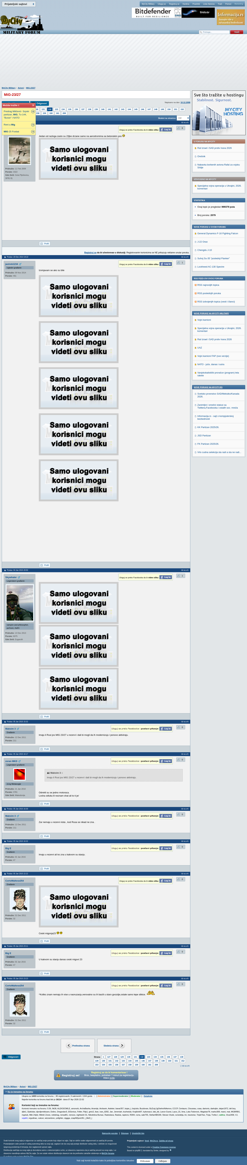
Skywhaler (11, 577)
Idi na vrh (186, 1066)
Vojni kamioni (204, 320)
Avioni (21, 88)
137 (83, 109)
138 (89, 109)
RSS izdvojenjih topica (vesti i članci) (216, 301)
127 (108, 1057)
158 (37, 113)
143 (122, 109)
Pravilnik (196, 4)
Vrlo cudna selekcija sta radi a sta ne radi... (219, 452)
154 (103, 1065)
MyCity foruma (108, 1153)
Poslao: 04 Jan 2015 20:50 (17, 570)
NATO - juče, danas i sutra (210, 364)
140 (102, 109)
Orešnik (201, 156)
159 (44, 113)
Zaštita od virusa (166, 1141)
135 (69, 109)
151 (175, 109)
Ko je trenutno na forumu (20, 1092)
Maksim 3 (10, 728)
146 (142, 109)
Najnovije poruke (110, 1133)
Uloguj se (162, 4)
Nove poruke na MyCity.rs (208, 387)
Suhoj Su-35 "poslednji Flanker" (213, 258)
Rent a (9, 124)
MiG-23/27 (30, 88)
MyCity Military (148, 4)
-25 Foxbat (11, 131)
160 (51, 113)
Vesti (147, 1141)
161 (57, 113)
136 (76, 109)
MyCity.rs (154, 1141)
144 (129, 109)
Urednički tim (138, 1133)
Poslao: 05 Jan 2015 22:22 (17, 874)
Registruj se (174, 4)
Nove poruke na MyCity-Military (211, 313)
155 (110, 1065)
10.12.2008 (185, 102)
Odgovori (42, 103)
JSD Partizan (204, 435)
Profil (46, 244)
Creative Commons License (164, 1147)
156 (116, 1065)
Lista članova (208, 4)
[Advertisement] (123, 62)
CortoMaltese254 (14, 880)
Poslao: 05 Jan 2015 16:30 (17, 809)
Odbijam (163, 1161)
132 (49, 109)
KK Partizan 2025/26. (208, 427)
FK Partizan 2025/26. (208, 444)
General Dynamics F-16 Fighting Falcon (217, 233)
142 (115, 109)
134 (63, 109)
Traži (220, 4)
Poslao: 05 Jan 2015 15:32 (17, 722)
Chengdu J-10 (204, 250)
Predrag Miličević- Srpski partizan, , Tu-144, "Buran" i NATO (16, 114)
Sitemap (125, 1133)
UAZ (199, 347)
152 (182, 109)
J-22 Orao (202, 241)
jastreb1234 (11, 264)
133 (56, 109)
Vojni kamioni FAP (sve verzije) (213, 356)
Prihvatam (145, 1161)
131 (43, 109)
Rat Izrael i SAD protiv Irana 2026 (214, 148)
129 (122, 1057)
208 (64, 113)
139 (96, 109)
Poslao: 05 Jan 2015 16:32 (17, 841)
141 (109, 109)
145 (135, 109)
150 (168, 109)
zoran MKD (11, 761)
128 (115, 1057)
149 (162, 109)
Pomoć (228, 4)
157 (123, 1065)
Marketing (239, 4)
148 (155, 109)
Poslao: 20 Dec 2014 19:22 (17, 257)
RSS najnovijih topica (208, 285)
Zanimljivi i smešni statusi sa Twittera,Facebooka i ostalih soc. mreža (217, 406)
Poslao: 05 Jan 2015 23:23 (17, 979)
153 (96, 1065)
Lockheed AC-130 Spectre (210, 266)
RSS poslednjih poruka (209, 293)
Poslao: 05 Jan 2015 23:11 (17, 946)
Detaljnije (148, 1096)
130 (36, 109)
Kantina (186, 4)
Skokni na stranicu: (167, 118)
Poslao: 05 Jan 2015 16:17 (17, 754)
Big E (8, 848)
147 (149, 109)
